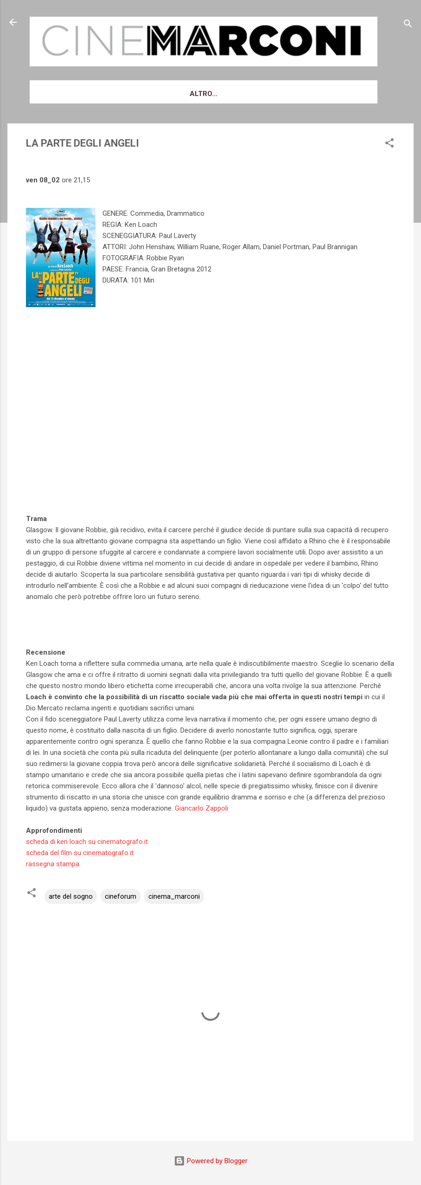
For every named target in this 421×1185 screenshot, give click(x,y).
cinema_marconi (174, 896)
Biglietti (169, 94)
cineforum (120, 896)
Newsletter (305, 94)
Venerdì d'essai (108, 94)
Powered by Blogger (211, 1161)
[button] (389, 144)
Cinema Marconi (234, 94)
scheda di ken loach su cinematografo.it (87, 841)
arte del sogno (71, 896)
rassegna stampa (52, 864)
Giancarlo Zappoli (201, 808)
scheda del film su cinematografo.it (80, 853)
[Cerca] (408, 25)
